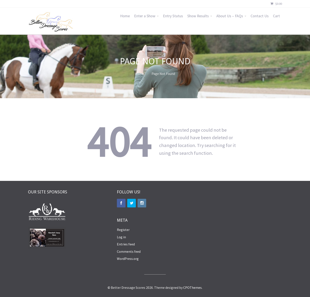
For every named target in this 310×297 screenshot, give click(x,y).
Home (125, 16)
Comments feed (129, 251)
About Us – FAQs (229, 16)
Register (123, 229)
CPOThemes (192, 287)
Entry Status (173, 16)
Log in (121, 237)
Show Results (198, 16)
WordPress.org (128, 258)
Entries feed (126, 244)
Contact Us (260, 16)
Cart (276, 16)
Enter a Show (144, 16)
